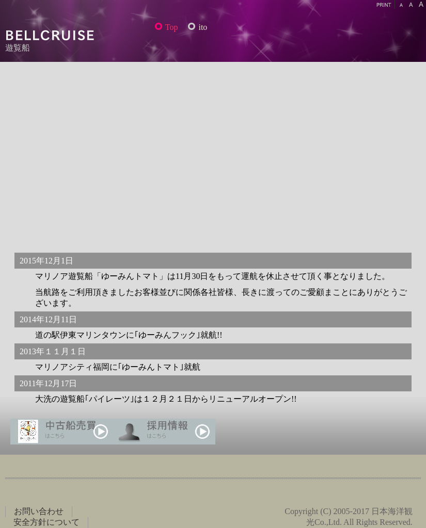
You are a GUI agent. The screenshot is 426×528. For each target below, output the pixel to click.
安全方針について (46, 522)
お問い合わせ (39, 511)
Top (171, 27)
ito (202, 27)
